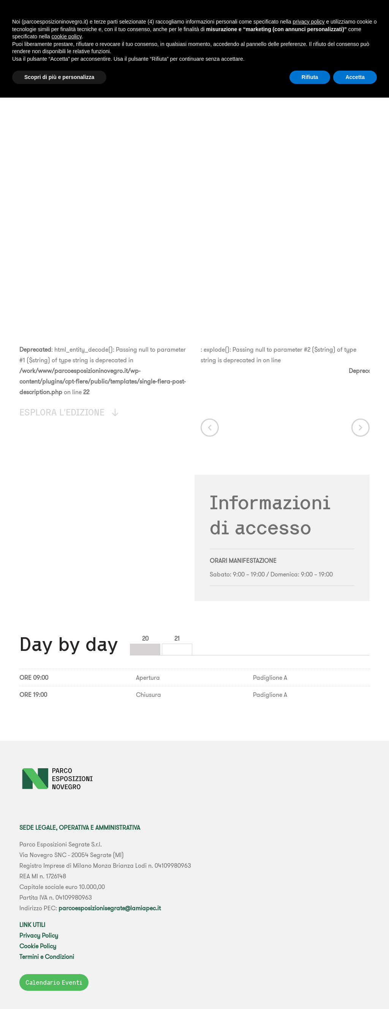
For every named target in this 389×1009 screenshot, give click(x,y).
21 (177, 638)
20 (145, 638)
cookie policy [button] (67, 36)
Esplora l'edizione (69, 412)
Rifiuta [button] (310, 77)
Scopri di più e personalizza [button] (59, 77)
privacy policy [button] (308, 22)
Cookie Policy (37, 946)
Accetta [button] (355, 77)
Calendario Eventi (53, 982)
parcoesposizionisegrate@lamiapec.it (110, 908)
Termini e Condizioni (46, 956)
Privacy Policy (38, 935)
